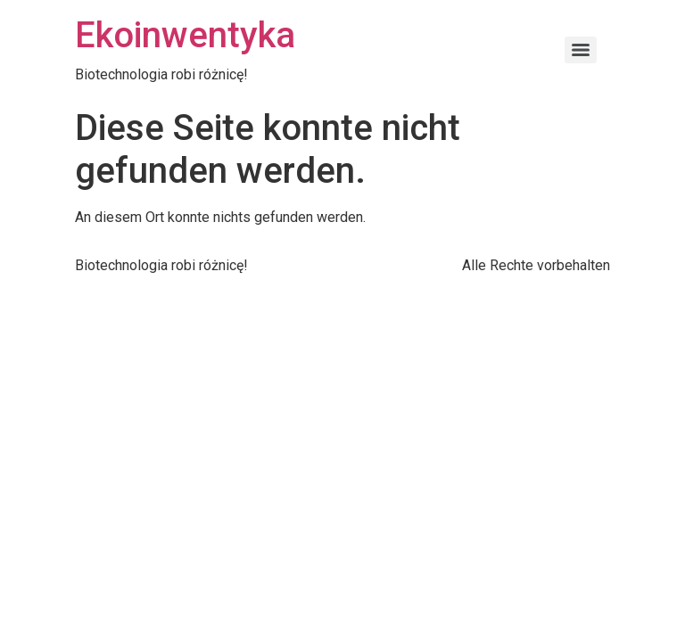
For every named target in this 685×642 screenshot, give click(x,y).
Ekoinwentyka (185, 35)
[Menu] (581, 50)
